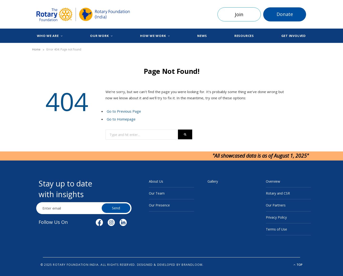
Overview (273, 181)
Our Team (157, 193)
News (202, 36)
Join (239, 14)
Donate (285, 14)
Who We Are (48, 36)
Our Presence (159, 205)
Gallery (212, 181)
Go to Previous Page (124, 111)
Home (36, 49)
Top (298, 265)
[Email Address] (70, 208)
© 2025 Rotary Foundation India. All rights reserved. (88, 265)
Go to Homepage (121, 119)
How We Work (153, 36)
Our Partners (276, 205)
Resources (244, 36)
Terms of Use (276, 229)
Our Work (99, 36)
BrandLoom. (192, 265)
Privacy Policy (276, 217)
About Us (156, 181)
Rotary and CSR (278, 193)
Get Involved (293, 36)
